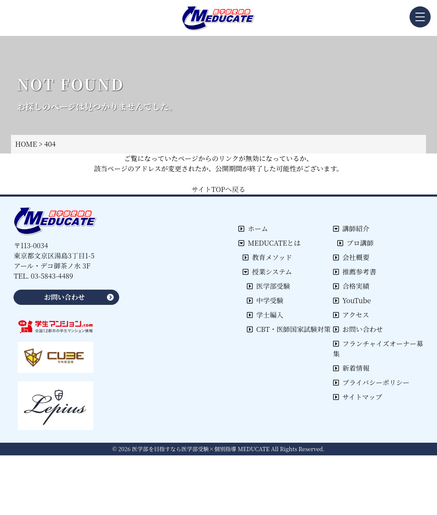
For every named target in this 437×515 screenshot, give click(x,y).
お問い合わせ (358, 329)
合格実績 (351, 286)
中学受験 (265, 300)
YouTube (352, 300)
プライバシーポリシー (371, 382)
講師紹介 (351, 228)
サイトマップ (357, 397)
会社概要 (351, 257)
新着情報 (351, 368)
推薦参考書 (354, 272)
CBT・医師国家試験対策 (288, 329)
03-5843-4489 (52, 276)
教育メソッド (267, 257)
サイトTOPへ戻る (218, 189)
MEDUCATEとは (269, 243)
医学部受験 (268, 286)
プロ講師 (355, 243)
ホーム (253, 228)
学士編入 (265, 315)
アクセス (351, 315)
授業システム (267, 272)
